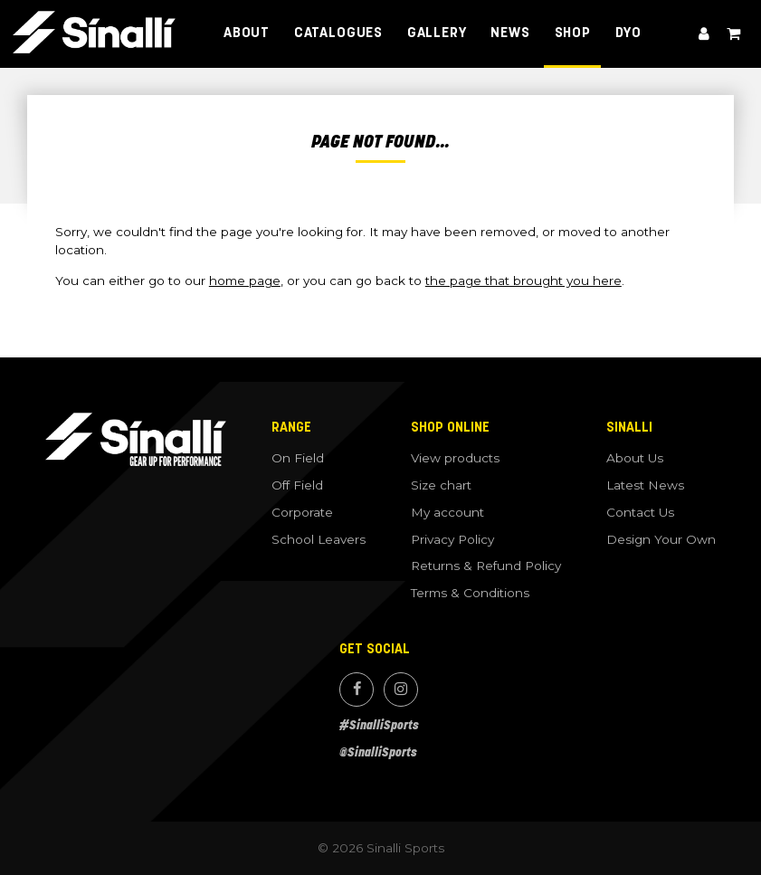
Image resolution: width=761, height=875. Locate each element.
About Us (634, 458)
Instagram (401, 689)
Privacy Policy (452, 539)
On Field (297, 458)
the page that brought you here (523, 280)
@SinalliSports (378, 752)
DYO (628, 33)
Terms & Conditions (470, 592)
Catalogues (338, 33)
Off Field (297, 485)
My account (704, 34)
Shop (573, 33)
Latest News (645, 485)
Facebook (356, 689)
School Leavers (318, 539)
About (247, 33)
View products (455, 458)
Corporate (302, 512)
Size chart (441, 485)
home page (245, 280)
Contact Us (640, 512)
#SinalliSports (379, 725)
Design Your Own (661, 539)
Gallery (437, 33)
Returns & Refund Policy (486, 565)
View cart (733, 34)
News (509, 33)
